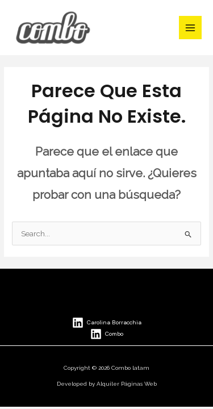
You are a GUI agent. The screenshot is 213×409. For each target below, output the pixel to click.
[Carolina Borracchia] (107, 322)
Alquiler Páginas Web (127, 384)
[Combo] (107, 334)
